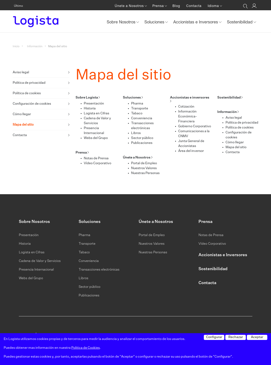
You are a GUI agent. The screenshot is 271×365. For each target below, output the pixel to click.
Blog (176, 6)
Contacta (194, 6)
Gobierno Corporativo (194, 126)
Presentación (94, 103)
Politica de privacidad (29, 83)
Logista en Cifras (96, 113)
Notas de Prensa (96, 158)
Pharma (137, 103)
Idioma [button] (214, 6)
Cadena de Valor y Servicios (40, 261)
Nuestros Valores (144, 168)
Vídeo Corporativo (97, 163)
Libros (136, 133)
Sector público (142, 138)
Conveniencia (141, 118)
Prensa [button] (158, 6)
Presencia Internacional (36, 269)
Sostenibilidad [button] (240, 22)
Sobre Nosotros (34, 222)
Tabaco (136, 113)
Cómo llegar (22, 114)
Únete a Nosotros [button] (130, 6)
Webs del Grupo (96, 138)
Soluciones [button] (155, 22)
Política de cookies (27, 93)
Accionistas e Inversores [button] (196, 22)
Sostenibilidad (229, 97)
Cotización (186, 106)
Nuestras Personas (145, 173)
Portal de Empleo (144, 163)
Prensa (81, 152)
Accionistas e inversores (189, 97)
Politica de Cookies (85, 348)
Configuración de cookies (32, 104)
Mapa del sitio (23, 124)
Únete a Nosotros (137, 157)
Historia (90, 108)
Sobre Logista (87, 97)
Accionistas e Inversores (222, 255)
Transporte (139, 108)
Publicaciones (141, 143)
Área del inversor (191, 151)
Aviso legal (21, 72)
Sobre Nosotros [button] (122, 22)
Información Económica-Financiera (187, 116)
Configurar (214, 337)
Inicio (16, 46)
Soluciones (132, 97)
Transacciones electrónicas (99, 269)
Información (34, 46)
